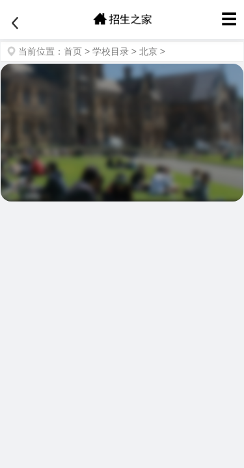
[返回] (15, 23)
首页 (73, 51)
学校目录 (110, 51)
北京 (148, 51)
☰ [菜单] (229, 19)
